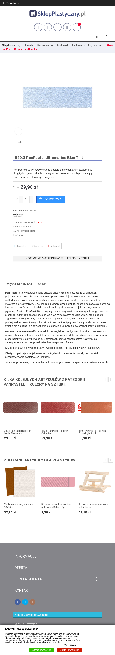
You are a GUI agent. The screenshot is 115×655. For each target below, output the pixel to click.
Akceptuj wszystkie (41, 650)
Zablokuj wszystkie (69, 650)
